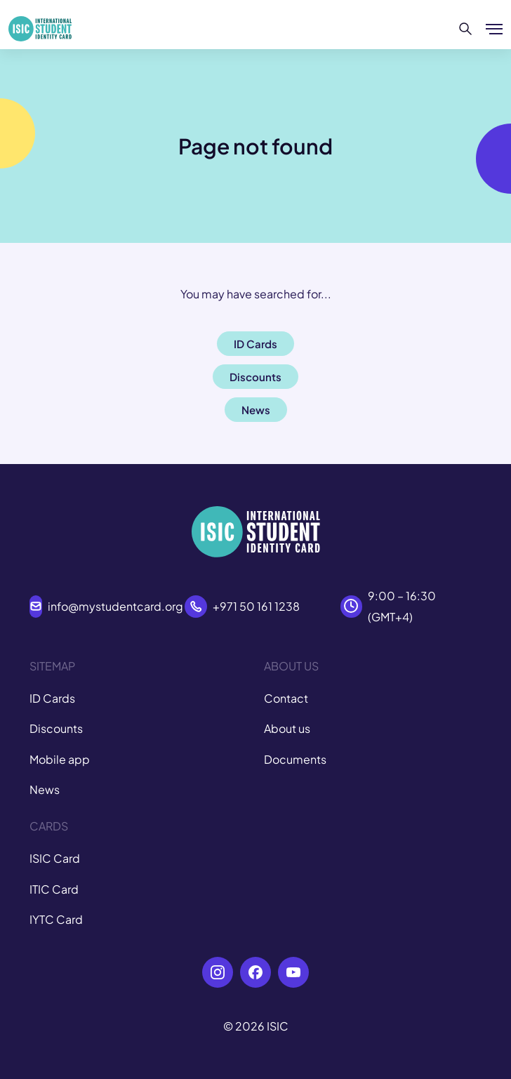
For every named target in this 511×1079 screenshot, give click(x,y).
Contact (286, 698)
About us (287, 728)
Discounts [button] (255, 376)
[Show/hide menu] (494, 28)
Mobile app (59, 759)
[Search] (465, 28)
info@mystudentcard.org (115, 606)
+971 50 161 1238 (256, 606)
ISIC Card (54, 858)
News (44, 789)
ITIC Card (54, 889)
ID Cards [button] (255, 343)
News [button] (255, 409)
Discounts (56, 728)
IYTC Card (56, 919)
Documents (295, 759)
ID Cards (52, 698)
